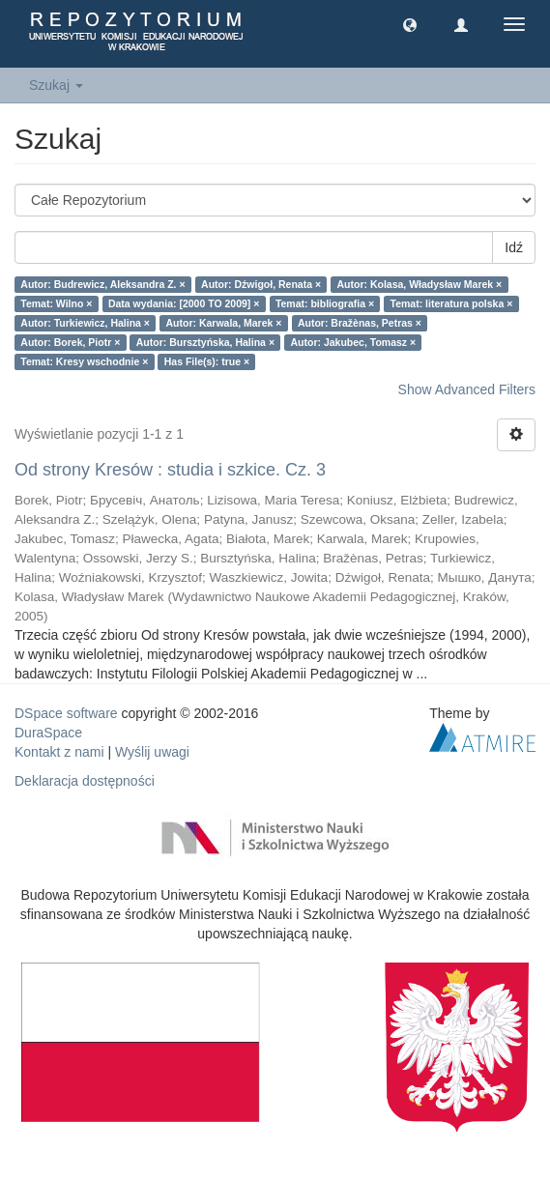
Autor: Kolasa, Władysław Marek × (420, 284)
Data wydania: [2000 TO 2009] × (184, 303)
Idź (514, 247)
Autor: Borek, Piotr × (70, 342)
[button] (409, 24)
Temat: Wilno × (56, 303)
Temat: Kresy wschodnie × (84, 361)
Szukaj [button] (56, 85)
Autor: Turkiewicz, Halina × (85, 323)
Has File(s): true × (206, 361)
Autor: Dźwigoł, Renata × (261, 284)
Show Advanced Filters (467, 389)
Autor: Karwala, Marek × (224, 323)
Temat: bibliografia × (324, 303)
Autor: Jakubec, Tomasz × (354, 342)
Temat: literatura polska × (452, 303)
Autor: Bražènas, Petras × (359, 323)
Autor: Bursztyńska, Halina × (205, 342)
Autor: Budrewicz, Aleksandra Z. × (102, 284)
